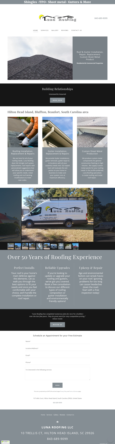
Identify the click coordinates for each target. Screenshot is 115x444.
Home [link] (35, 30)
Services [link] (45, 30)
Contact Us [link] (76, 30)
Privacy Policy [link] (63, 391)
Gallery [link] (55, 30)
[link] (57, 18)
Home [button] (43, 415)
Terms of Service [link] (73, 391)
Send (57, 385)
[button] (5, 442)
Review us (57, 324)
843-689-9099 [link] (101, 18)
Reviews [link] (64, 30)
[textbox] (57, 341)
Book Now (57, 100)
